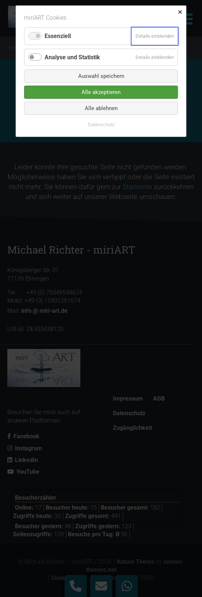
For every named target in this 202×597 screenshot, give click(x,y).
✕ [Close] (180, 12)
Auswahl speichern (101, 76)
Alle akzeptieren (101, 92)
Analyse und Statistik (72, 57)
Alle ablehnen (101, 108)
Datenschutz (101, 124)
